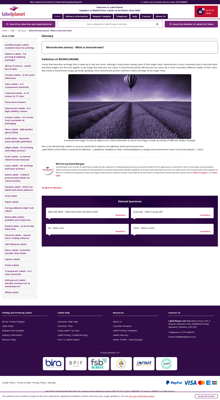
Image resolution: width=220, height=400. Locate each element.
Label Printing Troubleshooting (73, 335)
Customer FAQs (65, 326)
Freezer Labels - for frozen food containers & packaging (19, 120)
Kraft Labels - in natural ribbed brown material (17, 158)
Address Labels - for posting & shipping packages (15, 56)
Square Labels (12, 259)
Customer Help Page (68, 321)
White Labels (12, 292)
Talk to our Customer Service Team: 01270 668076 (164, 2)
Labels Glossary (121, 335)
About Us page (199, 172)
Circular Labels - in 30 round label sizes (19, 76)
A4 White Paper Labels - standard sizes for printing (19, 46)
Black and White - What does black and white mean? (73, 211)
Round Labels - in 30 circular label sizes (19, 228)
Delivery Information (12, 335)
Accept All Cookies (206, 396)
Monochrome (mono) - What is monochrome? (50, 30)
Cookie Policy (8, 382)
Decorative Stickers (15, 102)
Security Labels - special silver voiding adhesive (18, 237)
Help (13, 30)
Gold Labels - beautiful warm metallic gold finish (18, 140)
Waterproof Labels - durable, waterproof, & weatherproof (17, 283)
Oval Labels (11, 195)
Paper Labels (12, 201)
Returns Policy (9, 339)
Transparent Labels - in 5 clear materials (18, 273)
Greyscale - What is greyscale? (148, 211)
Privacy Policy (39, 382)
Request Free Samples (13, 330)
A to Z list (8, 36)
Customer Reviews (122, 326)
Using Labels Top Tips (68, 330)
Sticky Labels (12, 265)
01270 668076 (187, 332)
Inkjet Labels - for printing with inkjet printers (19, 149)
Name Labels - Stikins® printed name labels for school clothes (17, 177)
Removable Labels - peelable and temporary (18, 218)
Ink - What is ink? (56, 228)
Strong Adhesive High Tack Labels (19, 209)
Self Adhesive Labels (16, 244)
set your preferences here (142, 396)
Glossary (22, 30)
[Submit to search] (157, 24)
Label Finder (8, 326)
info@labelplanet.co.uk (185, 336)
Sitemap (52, 382)
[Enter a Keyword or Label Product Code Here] (110, 24)
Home (57, 16)
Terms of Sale (23, 382)
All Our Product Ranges (13, 321)
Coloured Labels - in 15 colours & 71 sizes (17, 95)
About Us (117, 321)
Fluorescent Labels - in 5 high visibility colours (18, 110)
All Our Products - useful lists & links (18, 67)
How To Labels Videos (69, 339)
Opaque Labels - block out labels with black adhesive (19, 188)
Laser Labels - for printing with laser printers (19, 167)
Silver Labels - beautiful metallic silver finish (17, 252)
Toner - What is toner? (144, 228)
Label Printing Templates (125, 330)
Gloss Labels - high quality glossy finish (19, 131)
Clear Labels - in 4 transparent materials (17, 85)
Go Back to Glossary (52, 187)
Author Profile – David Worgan (128, 339)
